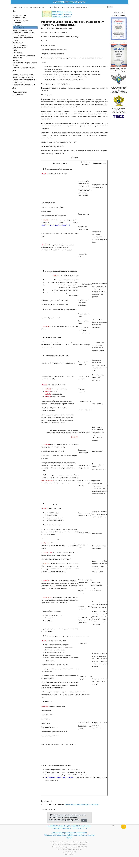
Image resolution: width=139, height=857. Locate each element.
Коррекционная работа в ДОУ (25, 80)
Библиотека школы (20, 20)
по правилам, (75, 815)
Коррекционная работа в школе (23, 39)
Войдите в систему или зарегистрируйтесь (82, 804)
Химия (15, 65)
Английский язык (20, 18)
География (17, 25)
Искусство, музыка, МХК (22, 30)
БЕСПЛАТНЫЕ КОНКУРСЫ (81, 826)
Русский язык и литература (24, 55)
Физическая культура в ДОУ (24, 85)
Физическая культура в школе (25, 62)
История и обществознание (24, 33)
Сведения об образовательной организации (69, 832)
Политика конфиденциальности (82, 835)
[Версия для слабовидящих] (123, 827)
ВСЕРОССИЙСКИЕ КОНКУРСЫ (57, 7)
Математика (18, 43)
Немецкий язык (19, 48)
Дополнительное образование (20, 93)
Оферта (70, 837)
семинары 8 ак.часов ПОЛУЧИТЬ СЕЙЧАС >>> (62, 14)
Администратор (19, 15)
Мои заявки (118, 12)
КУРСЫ (84, 7)
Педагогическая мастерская (24, 67)
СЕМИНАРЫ (56, 828)
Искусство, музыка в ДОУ (23, 77)
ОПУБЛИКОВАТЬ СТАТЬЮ (34, 7)
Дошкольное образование (23, 75)
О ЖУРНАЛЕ (17, 7)
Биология (17, 23)
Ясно (84, 820)
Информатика (18, 28)
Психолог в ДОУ (19, 82)
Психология (18, 53)
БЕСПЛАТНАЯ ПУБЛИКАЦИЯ (59, 826)
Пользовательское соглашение (56, 835)
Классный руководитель (22, 35)
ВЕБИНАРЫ (75, 7)
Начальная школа (20, 45)
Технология (17, 58)
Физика (16, 60)
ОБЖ (15, 50)
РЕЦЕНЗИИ (76, 828)
